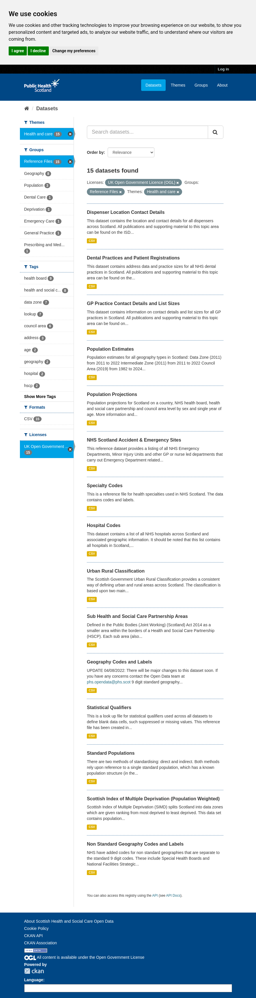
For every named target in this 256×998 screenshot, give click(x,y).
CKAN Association (40, 943)
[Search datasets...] (147, 132)
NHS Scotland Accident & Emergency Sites (134, 440)
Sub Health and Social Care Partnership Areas (137, 616)
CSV (92, 240)
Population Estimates (110, 349)
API (155, 896)
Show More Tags (40, 396)
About (222, 85)
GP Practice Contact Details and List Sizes (133, 303)
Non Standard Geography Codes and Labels (135, 844)
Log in (223, 69)
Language (33, 980)
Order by (95, 152)
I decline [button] (38, 50)
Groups (201, 85)
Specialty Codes (105, 485)
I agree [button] (18, 50)
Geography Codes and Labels (119, 661)
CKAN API (33, 935)
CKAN (34, 971)
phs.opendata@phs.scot (108, 682)
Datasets (153, 85)
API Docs (173, 896)
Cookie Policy (36, 928)
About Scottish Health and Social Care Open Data (69, 921)
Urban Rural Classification (116, 571)
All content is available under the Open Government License (84, 957)
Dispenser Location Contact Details (126, 212)
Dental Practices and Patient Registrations (133, 257)
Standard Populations (110, 753)
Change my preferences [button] (73, 50)
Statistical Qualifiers (109, 707)
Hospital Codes (103, 525)
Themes (178, 85)
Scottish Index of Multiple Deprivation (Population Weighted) (153, 798)
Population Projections (112, 394)
